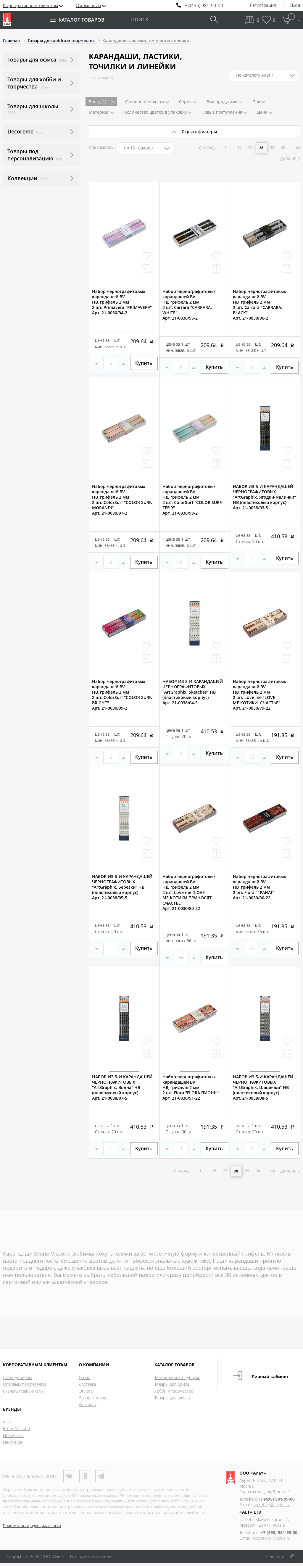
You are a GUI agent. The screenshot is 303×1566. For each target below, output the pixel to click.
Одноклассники (85, 1479)
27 (251, 147)
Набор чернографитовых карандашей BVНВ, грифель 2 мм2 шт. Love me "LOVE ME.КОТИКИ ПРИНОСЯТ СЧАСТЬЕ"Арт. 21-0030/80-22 (189, 894)
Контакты (87, 1407)
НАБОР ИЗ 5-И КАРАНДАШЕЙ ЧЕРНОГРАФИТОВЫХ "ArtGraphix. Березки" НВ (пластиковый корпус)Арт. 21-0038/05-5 (122, 889)
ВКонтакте (69, 1479)
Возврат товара (93, 1400)
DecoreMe (12, 1445)
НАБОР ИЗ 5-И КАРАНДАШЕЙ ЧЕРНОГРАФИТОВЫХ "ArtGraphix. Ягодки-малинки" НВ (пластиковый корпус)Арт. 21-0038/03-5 (264, 499)
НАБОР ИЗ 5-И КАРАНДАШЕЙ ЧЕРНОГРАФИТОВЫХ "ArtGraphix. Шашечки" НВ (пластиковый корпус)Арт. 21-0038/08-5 (263, 1089)
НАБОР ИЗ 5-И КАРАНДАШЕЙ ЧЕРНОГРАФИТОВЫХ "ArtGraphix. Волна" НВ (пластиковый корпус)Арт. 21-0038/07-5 (122, 1089)
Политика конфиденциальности (32, 1527)
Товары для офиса (171, 1387)
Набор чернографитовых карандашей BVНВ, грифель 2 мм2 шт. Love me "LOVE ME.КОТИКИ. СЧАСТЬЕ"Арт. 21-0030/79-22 (259, 697)
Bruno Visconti (16, 1431)
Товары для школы (172, 1400)
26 (240, 147)
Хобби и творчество (173, 1393)
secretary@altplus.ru (271, 1507)
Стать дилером (17, 1380)
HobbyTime (13, 1438)
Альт (7, 1424)
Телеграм (101, 1479)
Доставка (87, 1387)
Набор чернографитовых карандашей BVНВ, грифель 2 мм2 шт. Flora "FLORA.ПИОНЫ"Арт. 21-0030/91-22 (190, 1089)
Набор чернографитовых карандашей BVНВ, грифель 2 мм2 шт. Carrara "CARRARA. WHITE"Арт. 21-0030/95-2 (189, 307)
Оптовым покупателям (24, 1387)
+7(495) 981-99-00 (204, 5)
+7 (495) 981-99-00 (276, 1501)
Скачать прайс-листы (23, 1393)
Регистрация (263, 5)
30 (283, 147)
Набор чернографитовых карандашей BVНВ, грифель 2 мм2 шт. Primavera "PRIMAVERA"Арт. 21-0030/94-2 (122, 304)
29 (272, 147)
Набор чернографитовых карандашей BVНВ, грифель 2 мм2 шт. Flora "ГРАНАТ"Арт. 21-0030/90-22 (259, 889)
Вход (295, 5)
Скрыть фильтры (199, 131)
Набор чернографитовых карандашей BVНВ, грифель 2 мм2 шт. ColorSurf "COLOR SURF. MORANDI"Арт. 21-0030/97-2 (122, 502)
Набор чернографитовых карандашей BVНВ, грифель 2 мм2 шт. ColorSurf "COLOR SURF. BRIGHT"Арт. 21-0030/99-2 (122, 697)
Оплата (86, 1393)
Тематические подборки (177, 1380)
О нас (84, 1380)
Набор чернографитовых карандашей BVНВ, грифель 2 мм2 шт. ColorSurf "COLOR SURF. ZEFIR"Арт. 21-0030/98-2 (192, 502)
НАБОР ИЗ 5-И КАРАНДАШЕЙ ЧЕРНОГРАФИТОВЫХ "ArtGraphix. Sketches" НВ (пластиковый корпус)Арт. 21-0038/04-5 (192, 694)
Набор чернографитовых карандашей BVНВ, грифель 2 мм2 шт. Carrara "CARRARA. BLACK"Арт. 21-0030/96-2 (259, 307)
